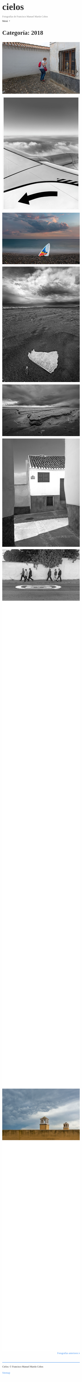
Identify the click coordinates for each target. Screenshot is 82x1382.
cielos (13, 7)
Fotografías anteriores (68, 1353)
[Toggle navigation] (6, 20)
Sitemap (6, 1373)
